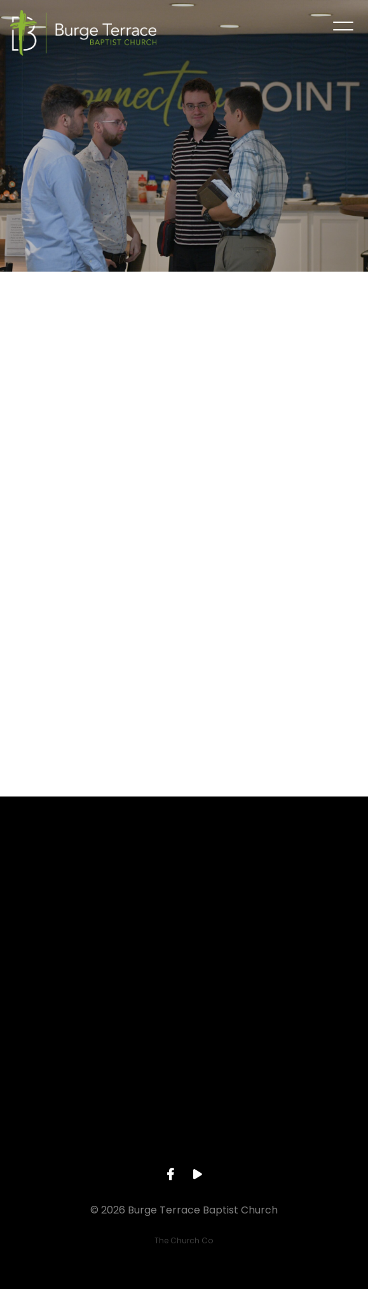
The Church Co (183, 1240)
